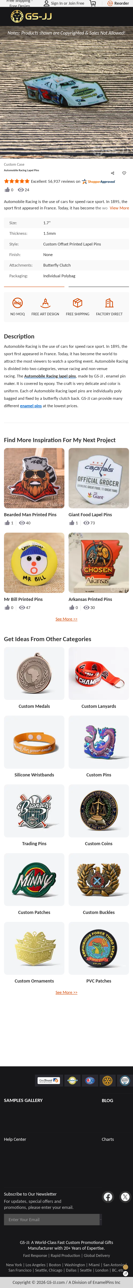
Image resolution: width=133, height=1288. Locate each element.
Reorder (121, 3)
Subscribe (85, 1219)
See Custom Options (99, 292)
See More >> (66, 631)
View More (118, 208)
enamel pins (31, 417)
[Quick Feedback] (125, 1273)
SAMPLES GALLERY (23, 1100)
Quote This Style (34, 292)
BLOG (107, 1100)
